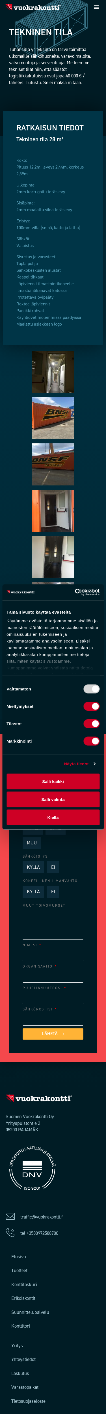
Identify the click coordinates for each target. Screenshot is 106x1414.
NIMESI (30, 945)
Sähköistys (35, 856)
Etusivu (18, 1256)
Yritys (17, 1345)
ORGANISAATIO (38, 966)
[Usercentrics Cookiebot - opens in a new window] (75, 592)
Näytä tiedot (76, 763)
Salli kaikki (53, 781)
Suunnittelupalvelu (30, 1312)
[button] (96, 7)
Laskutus (20, 1373)
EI (53, 867)
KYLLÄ (33, 867)
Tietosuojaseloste (28, 1401)
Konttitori (20, 1326)
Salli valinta (53, 799)
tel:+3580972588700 (39, 1233)
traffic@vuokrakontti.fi (42, 1217)
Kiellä (53, 817)
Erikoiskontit (23, 1298)
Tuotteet (19, 1270)
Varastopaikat (24, 1387)
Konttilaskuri (24, 1284)
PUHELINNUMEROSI (43, 988)
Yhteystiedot (23, 1359)
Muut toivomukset (44, 905)
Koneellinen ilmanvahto (50, 881)
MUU (32, 843)
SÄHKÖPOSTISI (38, 1009)
